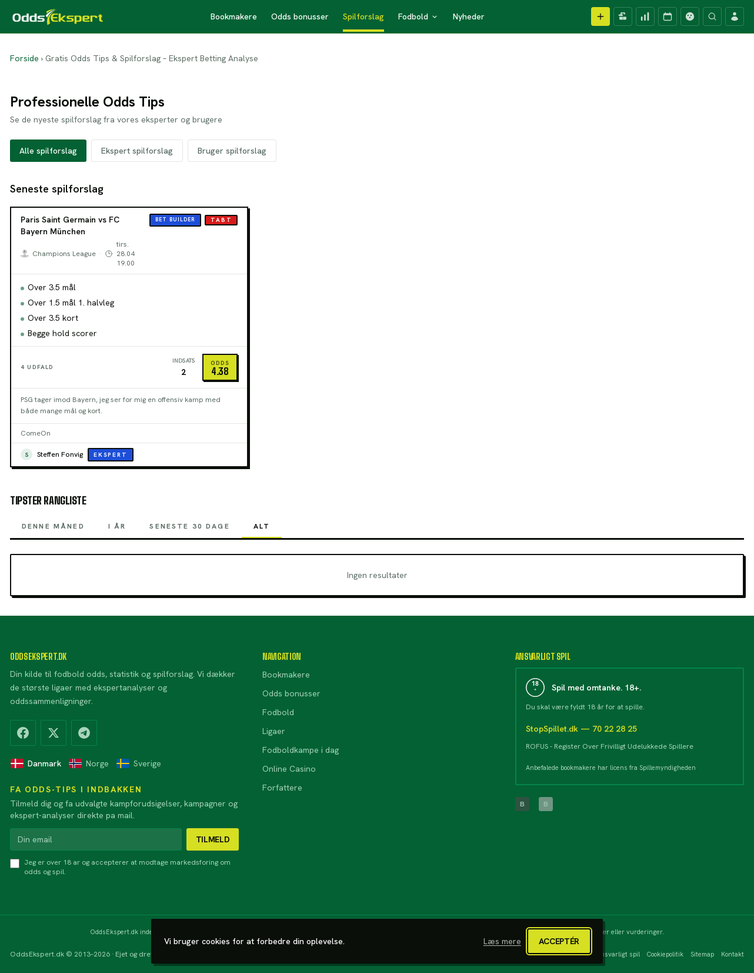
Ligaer (273, 731)
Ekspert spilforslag (137, 150)
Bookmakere (234, 16)
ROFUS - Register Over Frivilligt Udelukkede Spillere (609, 746)
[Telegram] (84, 733)
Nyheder (469, 16)
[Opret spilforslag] (600, 16)
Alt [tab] (262, 530)
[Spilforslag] (645, 16)
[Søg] (712, 16)
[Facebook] (23, 733)
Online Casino (289, 768)
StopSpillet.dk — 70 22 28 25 (581, 728)
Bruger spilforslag (232, 150)
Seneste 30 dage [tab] (189, 530)
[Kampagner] (622, 16)
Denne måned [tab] (53, 530)
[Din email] (96, 839)
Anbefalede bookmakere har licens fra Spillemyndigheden (611, 767)
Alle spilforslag (48, 150)
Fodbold (418, 16)
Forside (24, 58)
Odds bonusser (300, 16)
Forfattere (282, 787)
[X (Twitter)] (53, 733)
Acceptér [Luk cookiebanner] (559, 941)
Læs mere (502, 941)
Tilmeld (213, 839)
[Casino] (689, 16)
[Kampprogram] (667, 16)
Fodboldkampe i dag (300, 750)
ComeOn (36, 433)
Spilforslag (363, 16)
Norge (88, 763)
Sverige (138, 763)
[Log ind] (734, 16)
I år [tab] (117, 530)
